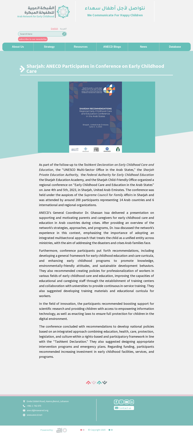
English (54, 28)
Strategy (49, 46)
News (143, 46)
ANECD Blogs (112, 46)
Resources (81, 46)
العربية (63, 29)
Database (175, 46)
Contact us (122, 408)
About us (18, 46)
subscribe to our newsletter (33, 39)
